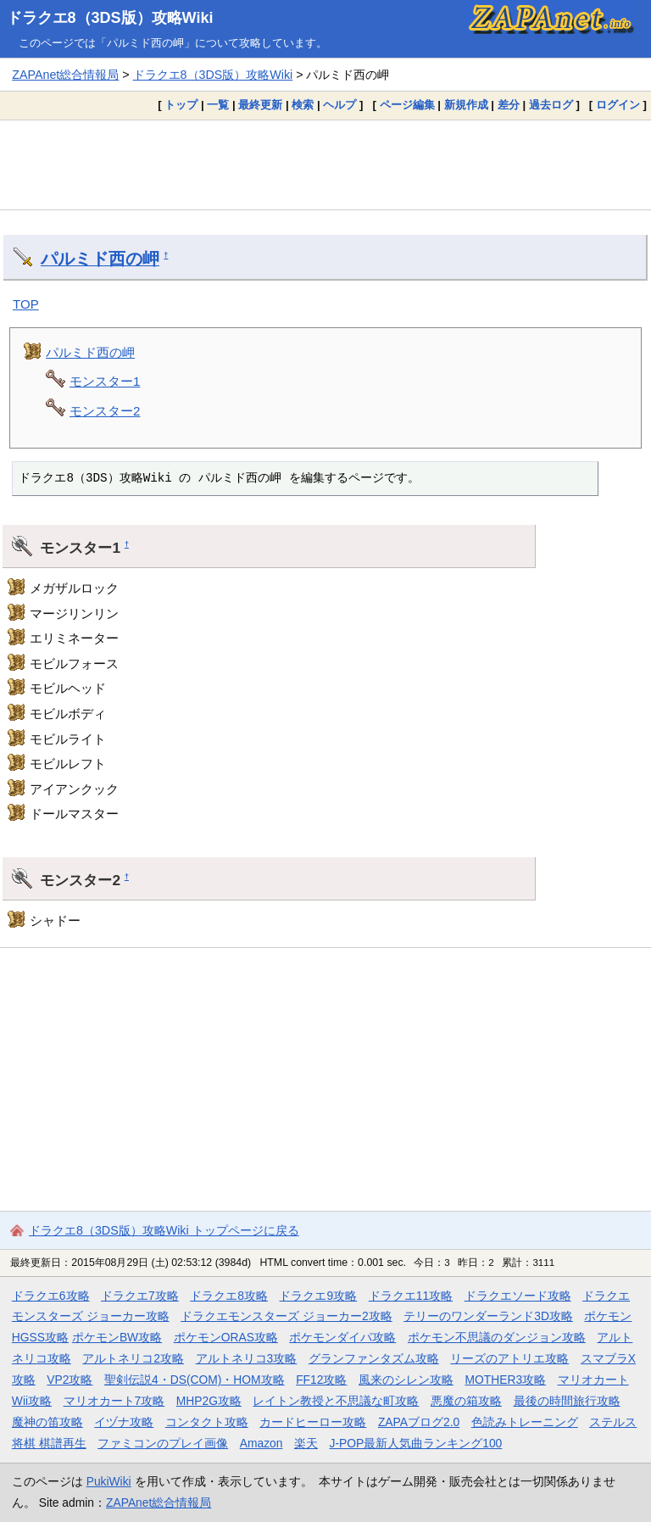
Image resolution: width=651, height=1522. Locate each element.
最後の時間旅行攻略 (567, 1401)
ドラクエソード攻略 (518, 1295)
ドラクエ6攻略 (51, 1295)
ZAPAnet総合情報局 (65, 74)
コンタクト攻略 (206, 1422)
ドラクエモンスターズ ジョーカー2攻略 (286, 1316)
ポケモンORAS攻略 (226, 1337)
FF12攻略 (321, 1379)
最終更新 (260, 104)
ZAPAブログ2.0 (418, 1422)
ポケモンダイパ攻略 (342, 1337)
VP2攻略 (69, 1379)
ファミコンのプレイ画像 (162, 1443)
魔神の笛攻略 (47, 1422)
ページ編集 (407, 104)
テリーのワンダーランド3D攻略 (488, 1316)
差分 (509, 104)
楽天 (306, 1443)
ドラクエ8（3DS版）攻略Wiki (110, 17)
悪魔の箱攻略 (466, 1401)
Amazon (261, 1443)
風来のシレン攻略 (406, 1379)
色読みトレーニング (524, 1422)
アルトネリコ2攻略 (133, 1358)
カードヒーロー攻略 (312, 1422)
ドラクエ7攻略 (140, 1295)
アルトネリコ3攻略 (247, 1358)
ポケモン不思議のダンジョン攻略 (497, 1337)
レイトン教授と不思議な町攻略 (336, 1401)
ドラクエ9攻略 (318, 1295)
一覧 (218, 104)
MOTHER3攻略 (505, 1379)
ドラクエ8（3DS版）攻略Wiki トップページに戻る (164, 1230)
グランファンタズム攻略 (374, 1358)
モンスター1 (105, 381)
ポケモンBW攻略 (117, 1337)
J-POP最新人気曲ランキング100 (415, 1443)
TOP (26, 304)
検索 (303, 104)
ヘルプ (339, 104)
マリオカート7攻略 (114, 1401)
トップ (181, 104)
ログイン (618, 104)
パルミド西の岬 (100, 258)
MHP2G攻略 (209, 1401)
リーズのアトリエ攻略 (509, 1358)
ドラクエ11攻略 (411, 1295)
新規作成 (466, 104)
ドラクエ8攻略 (229, 1295)
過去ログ (551, 104)
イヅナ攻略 (123, 1422)
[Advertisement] (325, 164)
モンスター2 (105, 411)
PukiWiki (108, 1481)
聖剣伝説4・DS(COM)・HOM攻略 (194, 1379)
